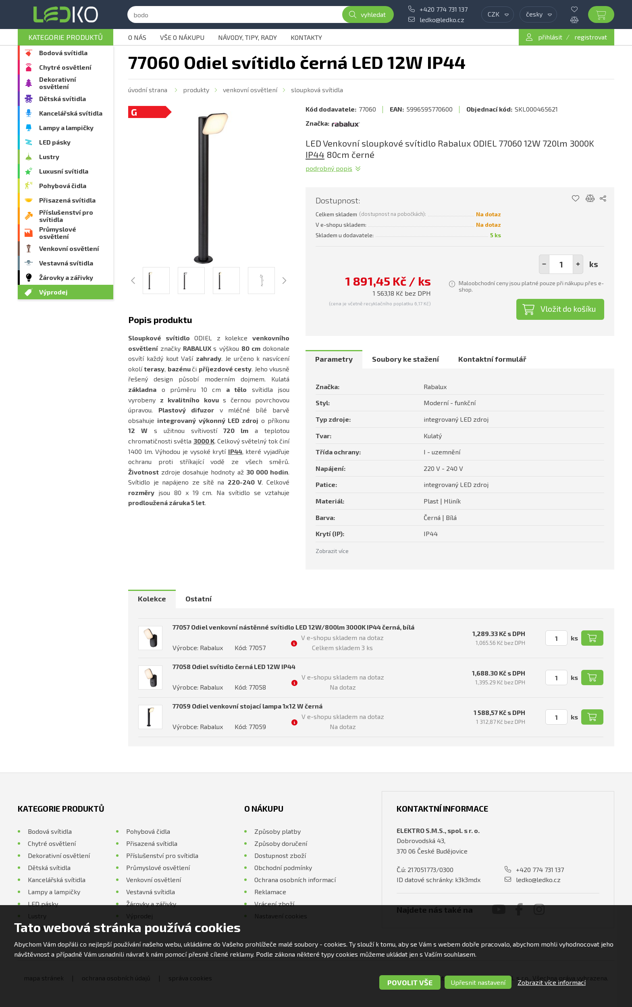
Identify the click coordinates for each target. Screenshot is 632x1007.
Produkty (196, 89)
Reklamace (270, 891)
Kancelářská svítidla (70, 113)
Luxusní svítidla (63, 171)
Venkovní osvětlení (69, 248)
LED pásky (55, 142)
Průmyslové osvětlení (57, 232)
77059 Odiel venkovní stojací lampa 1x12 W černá (247, 706)
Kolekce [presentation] (152, 598)
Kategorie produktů (65, 37)
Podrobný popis (329, 168)
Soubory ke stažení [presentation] (405, 358)
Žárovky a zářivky (66, 277)
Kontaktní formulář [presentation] (492, 358)
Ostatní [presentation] (198, 598)
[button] (578, 264)
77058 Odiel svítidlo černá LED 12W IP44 (234, 666)
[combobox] (497, 14)
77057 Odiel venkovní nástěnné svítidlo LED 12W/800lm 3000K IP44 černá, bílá (293, 627)
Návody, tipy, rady (247, 37)
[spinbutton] (561, 264)
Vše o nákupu (182, 37)
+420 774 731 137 (444, 9)
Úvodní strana (147, 89)
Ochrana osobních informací (295, 879)
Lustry (49, 156)
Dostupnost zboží (280, 855)
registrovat (590, 37)
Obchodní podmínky (283, 867)
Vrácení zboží (274, 904)
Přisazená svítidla (67, 200)
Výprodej (53, 292)
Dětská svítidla (62, 98)
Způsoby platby (277, 831)
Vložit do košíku (568, 308)
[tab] (334, 359)
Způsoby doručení (280, 843)
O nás (137, 37)
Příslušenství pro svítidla (66, 215)
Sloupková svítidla (317, 89)
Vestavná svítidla (66, 263)
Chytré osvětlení (65, 67)
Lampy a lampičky (66, 127)
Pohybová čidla (62, 185)
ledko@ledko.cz (442, 19)
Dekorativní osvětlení (57, 82)
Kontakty (306, 37)
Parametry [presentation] (334, 358)
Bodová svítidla (63, 52)
